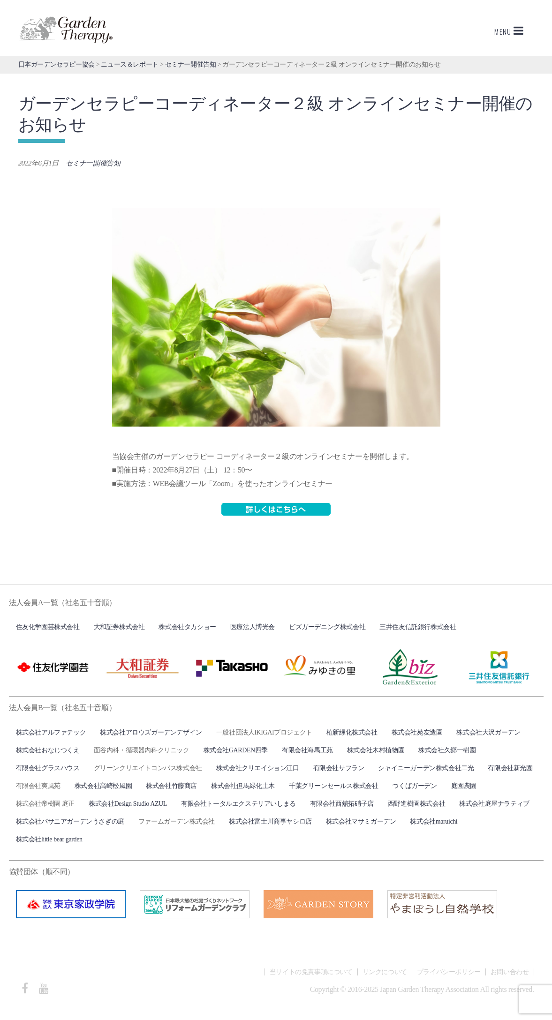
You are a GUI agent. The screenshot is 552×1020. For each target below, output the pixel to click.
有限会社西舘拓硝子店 (342, 803)
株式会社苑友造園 (417, 732)
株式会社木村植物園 (375, 750)
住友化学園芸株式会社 (48, 626)
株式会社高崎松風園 (103, 785)
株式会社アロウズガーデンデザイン (151, 732)
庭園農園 (463, 785)
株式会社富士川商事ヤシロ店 (270, 821)
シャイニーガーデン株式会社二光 (426, 768)
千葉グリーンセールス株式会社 (333, 785)
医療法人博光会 (252, 626)
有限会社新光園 (510, 768)
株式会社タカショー (187, 626)
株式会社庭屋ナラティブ (494, 803)
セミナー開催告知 (93, 163)
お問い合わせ (510, 971)
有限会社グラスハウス (48, 768)
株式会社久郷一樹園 (447, 750)
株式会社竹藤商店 (171, 785)
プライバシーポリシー (449, 971)
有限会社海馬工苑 (307, 750)
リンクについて (385, 971)
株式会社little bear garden (49, 839)
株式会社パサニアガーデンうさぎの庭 (70, 821)
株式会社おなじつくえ (48, 750)
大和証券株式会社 (119, 626)
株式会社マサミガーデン (361, 821)
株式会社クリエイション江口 (257, 768)
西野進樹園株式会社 (416, 803)
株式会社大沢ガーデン (488, 732)
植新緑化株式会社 (352, 732)
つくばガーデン (414, 785)
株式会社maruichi (433, 821)
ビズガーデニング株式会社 (327, 626)
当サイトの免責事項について (311, 971)
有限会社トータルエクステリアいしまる (238, 803)
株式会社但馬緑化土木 (243, 785)
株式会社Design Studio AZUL (128, 803)
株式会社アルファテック (51, 732)
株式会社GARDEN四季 (236, 750)
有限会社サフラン (338, 768)
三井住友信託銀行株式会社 (417, 626)
